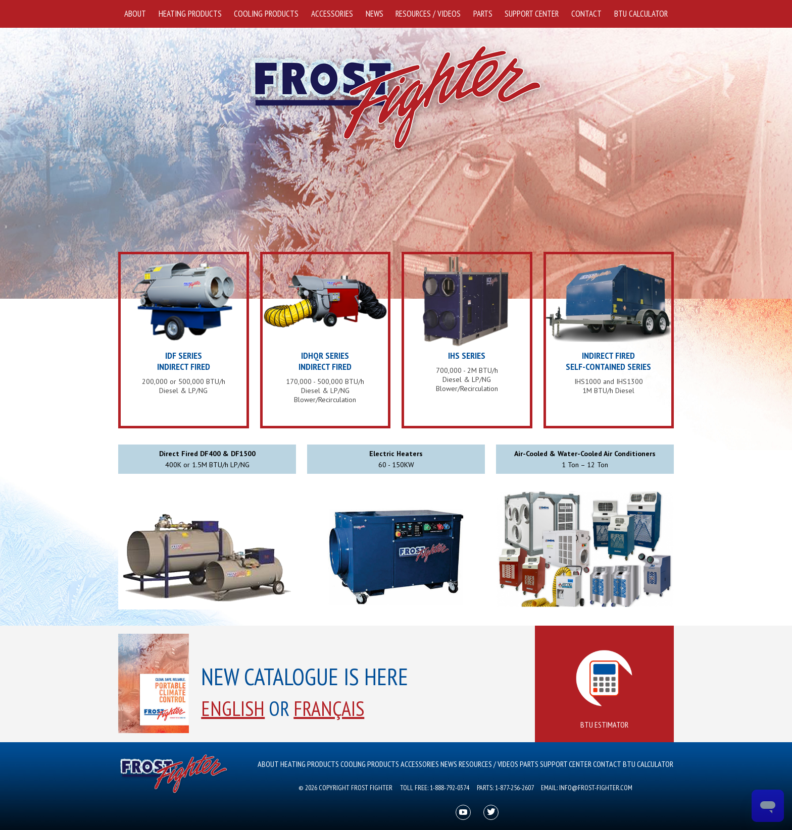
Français (328, 708)
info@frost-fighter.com (595, 787)
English (233, 708)
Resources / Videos (428, 13)
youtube (463, 812)
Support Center (532, 13)
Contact (586, 13)
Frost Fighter (396, 98)
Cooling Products (266, 13)
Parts (482, 13)
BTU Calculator (641, 13)
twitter (491, 812)
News (374, 13)
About (135, 13)
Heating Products (190, 13)
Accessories (332, 13)
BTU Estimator (604, 690)
